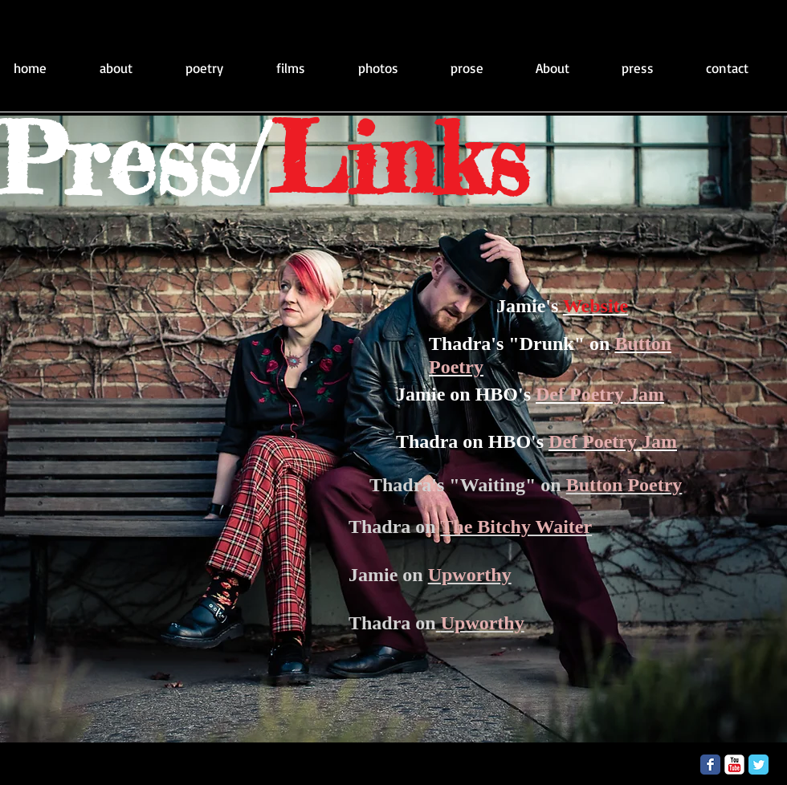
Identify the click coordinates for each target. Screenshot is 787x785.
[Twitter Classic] (758, 764)
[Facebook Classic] (710, 764)
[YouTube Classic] (734, 764)
